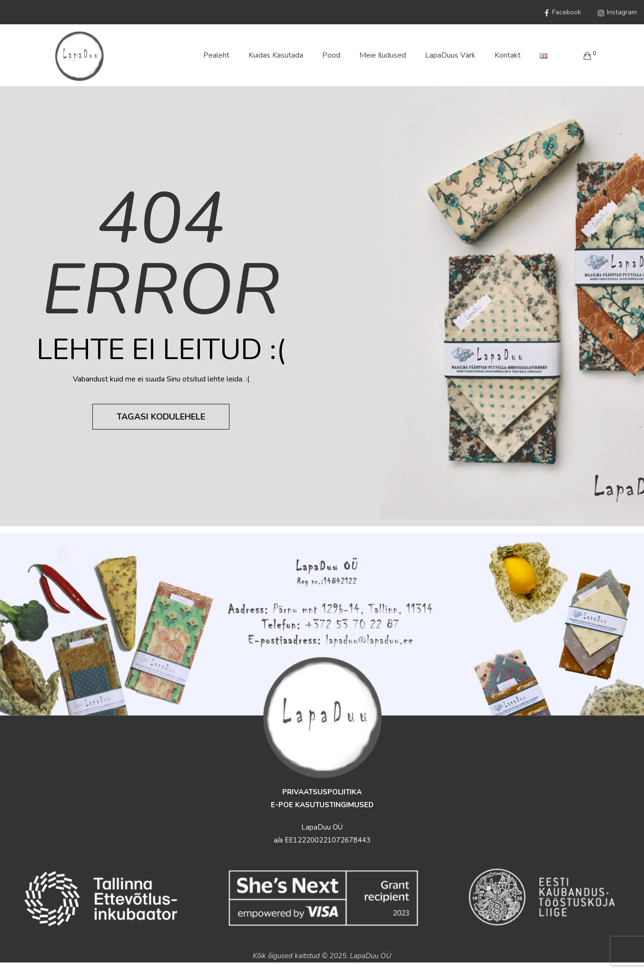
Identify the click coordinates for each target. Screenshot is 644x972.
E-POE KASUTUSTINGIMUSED (322, 805)
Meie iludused (382, 55)
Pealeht (216, 55)
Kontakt (508, 55)
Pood (331, 55)
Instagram (616, 13)
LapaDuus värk (450, 55)
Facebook (561, 13)
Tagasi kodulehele (161, 416)
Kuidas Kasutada (275, 55)
